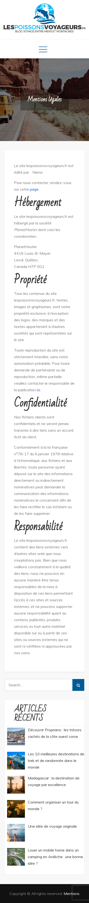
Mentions (72, 893)
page (34, 189)
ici (38, 389)
